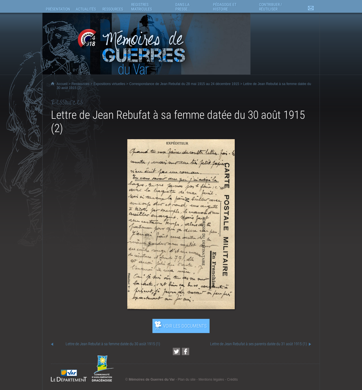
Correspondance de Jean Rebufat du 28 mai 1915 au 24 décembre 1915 (184, 84)
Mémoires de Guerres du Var (152, 379)
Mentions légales (211, 379)
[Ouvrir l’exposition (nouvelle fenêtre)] (181, 307)
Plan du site (187, 379)
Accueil (62, 84)
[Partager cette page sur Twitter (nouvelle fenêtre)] (176, 351)
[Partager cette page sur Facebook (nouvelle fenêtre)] (185, 351)
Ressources (80, 84)
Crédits (232, 379)
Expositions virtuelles (109, 84)
